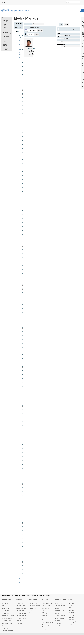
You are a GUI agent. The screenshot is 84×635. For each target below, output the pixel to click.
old (22, 359)
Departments (6, 613)
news (21, 576)
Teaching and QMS (7, 620)
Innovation (33, 599)
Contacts (31, 613)
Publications (5, 36)
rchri (23, 382)
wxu (23, 538)
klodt (23, 257)
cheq (23, 101)
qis (22, 370)
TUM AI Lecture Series (4, 26)
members (21, 58)
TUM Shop (58, 625)
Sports (57, 608)
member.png (31, 48)
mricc (23, 343)
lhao (23, 292)
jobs (21, 54)
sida (23, 429)
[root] (18, 31)
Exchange (71, 615)
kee (23, 242)
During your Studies (48, 622)
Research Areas (5, 33)
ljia (22, 300)
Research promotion (21, 615)
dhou (23, 144)
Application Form (5, 21)
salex (23, 390)
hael (23, 210)
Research (19, 599)
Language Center (74, 622)
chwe (23, 113)
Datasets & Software (5, 45)
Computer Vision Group (6, 9)
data (21, 38)
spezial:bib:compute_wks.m (69, 29)
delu (23, 132)
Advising (44, 613)
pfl (22, 366)
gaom (23, 183)
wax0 (23, 511)
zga (23, 561)
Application (45, 615)
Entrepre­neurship (34, 603)
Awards (4, 41)
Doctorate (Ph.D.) (21, 618)
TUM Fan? (5, 628)
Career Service (59, 618)
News (4, 605)
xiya (23, 542)
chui (23, 109)
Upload (35, 24)
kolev (23, 265)
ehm (23, 156)
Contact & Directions (8, 630)
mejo (23, 331)
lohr (23, 308)
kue (23, 273)
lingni (23, 296)
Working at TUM (7, 623)
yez (23, 554)
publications (22, 580)
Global (70, 599)
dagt (23, 128)
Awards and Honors (8, 615)
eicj (21, 44)
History (66, 24)
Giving (4, 625)
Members (4, 30)
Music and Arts (59, 610)
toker (23, 472)
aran (23, 70)
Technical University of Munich (8, 11)
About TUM (6, 599)
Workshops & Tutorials (5, 49)
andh (23, 66)
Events (57, 613)
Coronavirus (5, 608)
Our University (6, 603)
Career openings (20, 623)
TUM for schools (60, 623)
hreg (23, 230)
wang (23, 503)
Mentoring (58, 620)
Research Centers (21, 605)
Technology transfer (34, 605)
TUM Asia (71, 607)
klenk (23, 253)
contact (21, 35)
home (21, 49)
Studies (45, 599)
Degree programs (47, 605)
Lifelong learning (47, 603)
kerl (23, 245)
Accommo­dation (60, 605)
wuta (23, 534)
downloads (22, 41)
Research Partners (21, 613)
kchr (23, 238)
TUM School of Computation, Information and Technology (15, 10)
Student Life (58, 603)
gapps (21, 47)
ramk (23, 378)
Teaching (4, 39)
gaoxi (23, 187)
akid (23, 62)
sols (23, 433)
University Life (60, 599)
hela (23, 222)
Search (41, 24)
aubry (23, 74)
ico (20, 52)
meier (23, 323)
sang (23, 394)
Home (4, 17)
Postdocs (18, 620)
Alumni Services (60, 615)
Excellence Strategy (21, 608)
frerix (23, 179)
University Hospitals (8, 618)
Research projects (21, 610)
